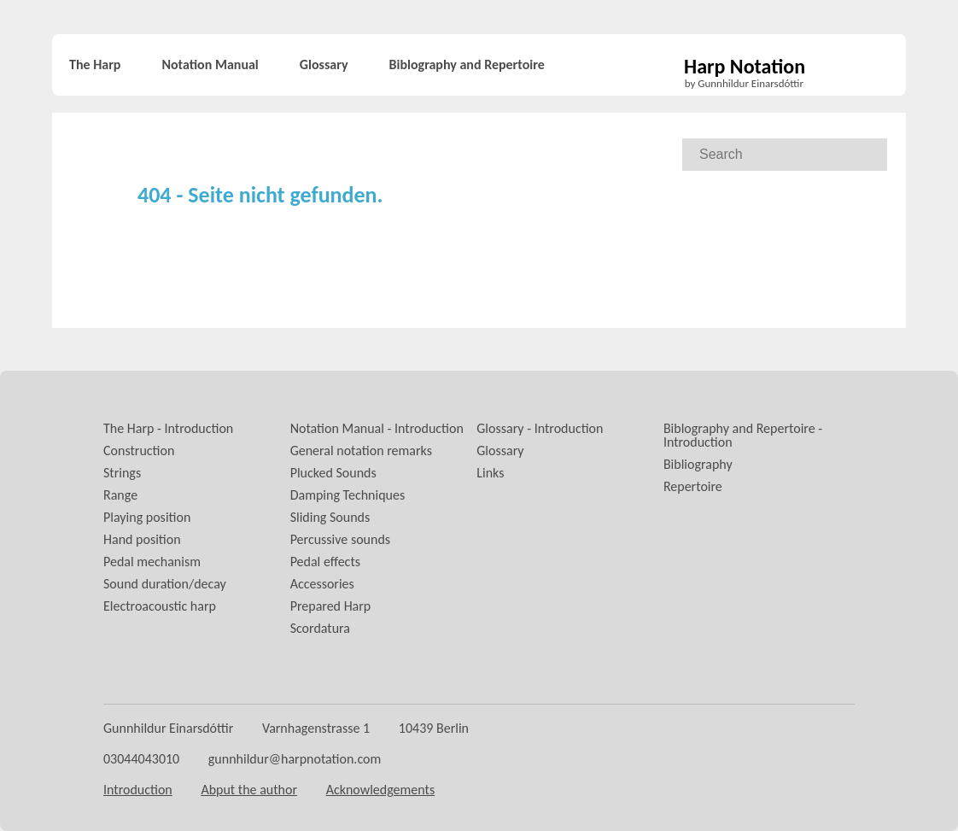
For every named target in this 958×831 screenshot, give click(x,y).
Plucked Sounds (333, 473)
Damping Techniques (348, 495)
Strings (122, 473)
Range (120, 495)
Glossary (324, 64)
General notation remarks (361, 450)
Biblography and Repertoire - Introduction (742, 435)
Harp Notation (744, 67)
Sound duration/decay (164, 584)
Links (490, 473)
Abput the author (249, 789)
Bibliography (698, 464)
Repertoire (692, 486)
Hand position (142, 539)
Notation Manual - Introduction (377, 428)
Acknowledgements (380, 789)
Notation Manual (209, 64)
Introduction (137, 789)
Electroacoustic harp (159, 606)
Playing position (146, 517)
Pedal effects (325, 561)
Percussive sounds (340, 539)
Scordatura (320, 628)
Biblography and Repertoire (467, 64)
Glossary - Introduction (539, 428)
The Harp (94, 64)
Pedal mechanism (152, 561)
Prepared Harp (330, 606)
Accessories (322, 584)
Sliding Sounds (330, 517)
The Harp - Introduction (168, 428)
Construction (138, 450)
